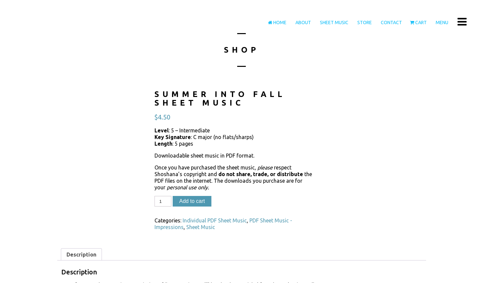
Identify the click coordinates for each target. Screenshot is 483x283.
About (302, 22)
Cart (418, 22)
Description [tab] (81, 255)
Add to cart (192, 201)
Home (277, 22)
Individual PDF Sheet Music (215, 220)
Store (364, 22)
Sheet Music (333, 22)
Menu (441, 22)
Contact (391, 22)
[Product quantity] (162, 201)
